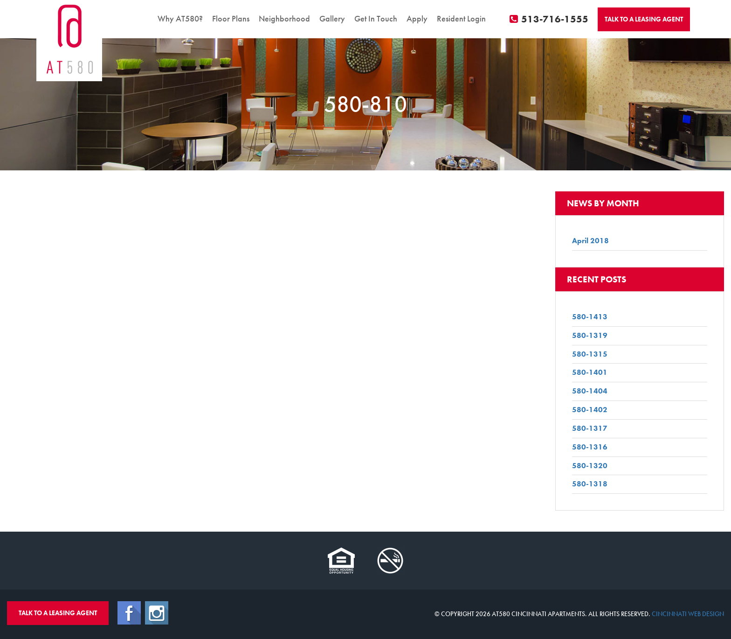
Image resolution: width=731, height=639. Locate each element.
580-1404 (589, 391)
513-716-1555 (549, 19)
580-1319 (589, 335)
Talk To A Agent (644, 19)
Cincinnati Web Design (688, 614)
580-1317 (589, 428)
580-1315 (589, 354)
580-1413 (589, 317)
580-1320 (589, 465)
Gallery (332, 19)
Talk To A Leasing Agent (58, 613)
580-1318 (589, 484)
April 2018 (590, 241)
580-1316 (589, 447)
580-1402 (589, 409)
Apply (417, 19)
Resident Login (461, 19)
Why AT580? (180, 19)
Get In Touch (375, 19)
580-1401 (589, 372)
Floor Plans (230, 19)
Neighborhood (284, 19)
